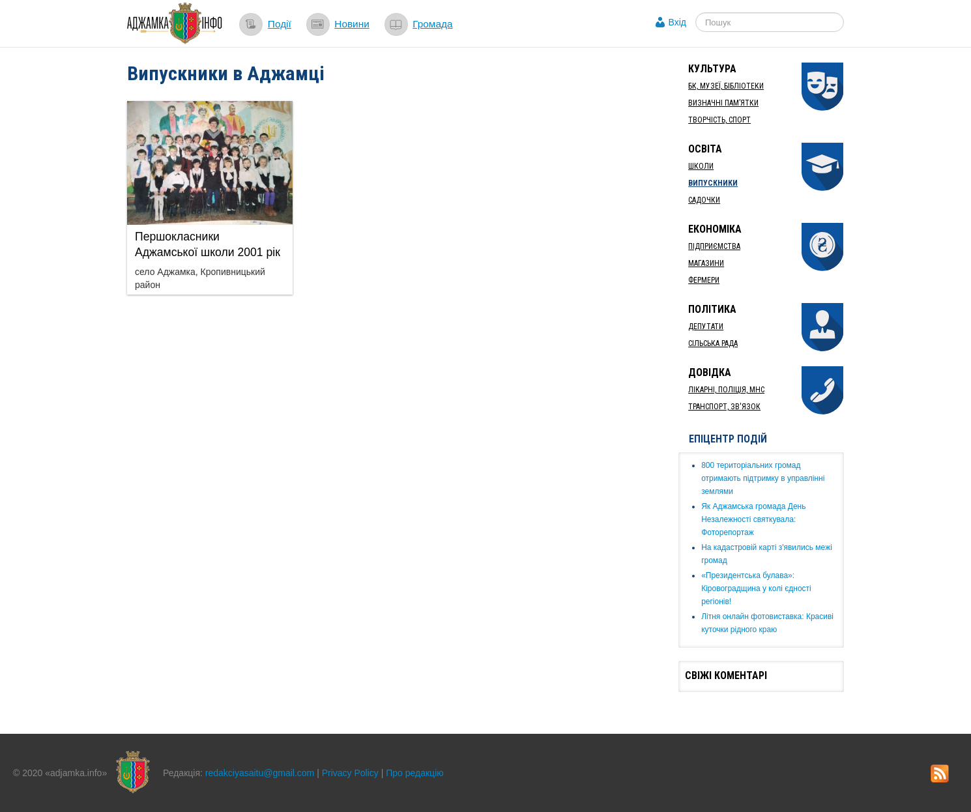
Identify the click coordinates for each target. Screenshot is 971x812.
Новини (352, 23)
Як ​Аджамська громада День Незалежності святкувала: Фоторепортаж (753, 519)
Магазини (706, 263)
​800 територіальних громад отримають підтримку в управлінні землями (762, 478)
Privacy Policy (350, 773)
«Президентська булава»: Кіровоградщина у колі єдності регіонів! (756, 588)
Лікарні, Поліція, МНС (726, 389)
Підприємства (714, 246)
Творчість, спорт (719, 119)
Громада (432, 23)
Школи (701, 166)
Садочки (704, 200)
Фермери (703, 280)
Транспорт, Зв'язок (724, 406)
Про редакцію (415, 773)
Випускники (713, 183)
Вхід (677, 22)
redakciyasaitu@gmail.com (260, 773)
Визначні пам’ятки (723, 103)
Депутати (705, 326)
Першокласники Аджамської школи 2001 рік (207, 244)
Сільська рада (713, 343)
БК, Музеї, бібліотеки (726, 86)
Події (279, 23)
